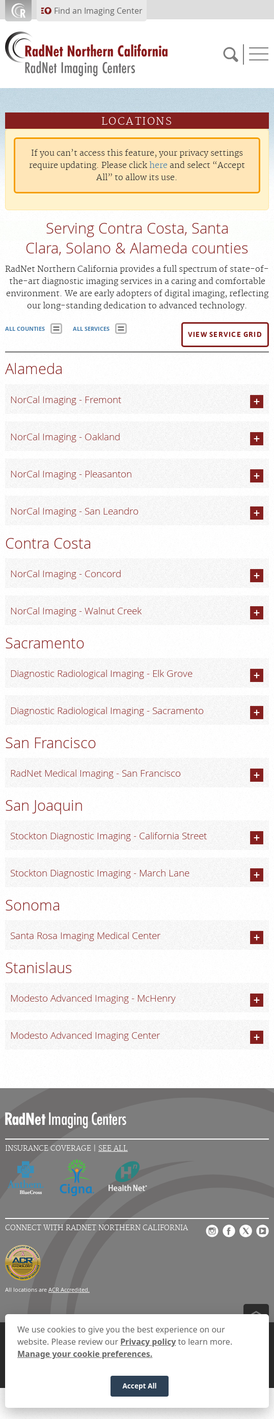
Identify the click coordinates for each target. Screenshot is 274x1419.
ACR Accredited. (69, 1289)
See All (113, 1148)
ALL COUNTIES (25, 328)
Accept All (139, 1386)
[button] (225, 335)
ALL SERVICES (91, 328)
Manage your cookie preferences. (84, 1353)
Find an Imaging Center (98, 10)
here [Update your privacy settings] (158, 165)
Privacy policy (148, 1341)
